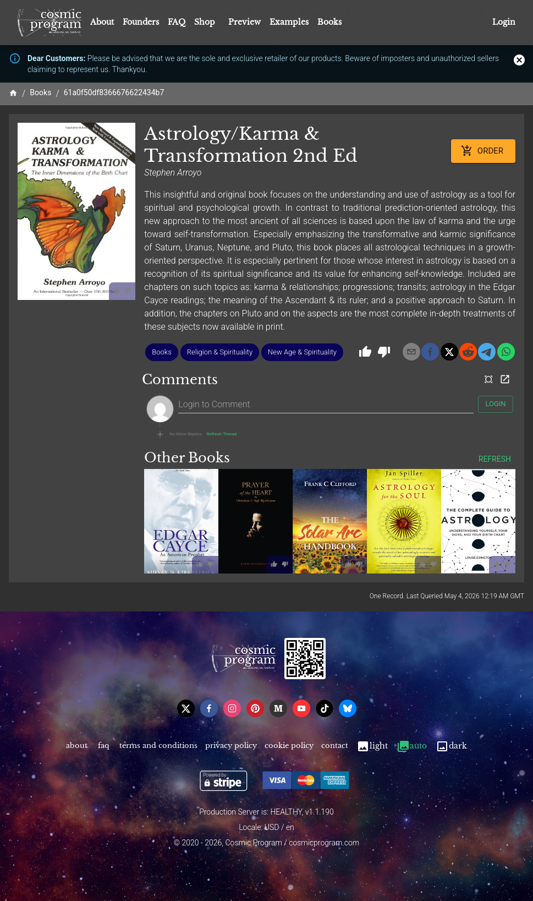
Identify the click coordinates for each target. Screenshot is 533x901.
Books (329, 22)
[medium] (278, 708)
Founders (141, 22)
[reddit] (468, 352)
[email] (411, 352)
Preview (244, 22)
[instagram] (232, 708)
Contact (334, 746)
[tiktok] (324, 708)
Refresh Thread (221, 434)
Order (483, 150)
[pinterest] (255, 708)
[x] (449, 352)
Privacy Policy (231, 746)
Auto (411, 746)
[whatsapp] (506, 352)
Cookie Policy (289, 746)
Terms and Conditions (158, 746)
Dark (451, 746)
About (102, 22)
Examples (289, 22)
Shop (204, 22)
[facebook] (430, 352)
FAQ (176, 22)
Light (372, 746)
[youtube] (301, 708)
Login (504, 22)
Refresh (494, 459)
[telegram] (487, 352)
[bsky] (347, 708)
